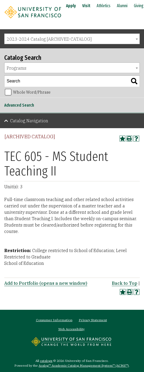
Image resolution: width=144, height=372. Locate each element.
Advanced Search (19, 105)
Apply (71, 5)
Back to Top (124, 283)
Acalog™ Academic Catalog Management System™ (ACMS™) (84, 365)
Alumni (122, 5)
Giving (138, 5)
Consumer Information (54, 320)
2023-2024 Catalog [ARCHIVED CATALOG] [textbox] (49, 39)
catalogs (46, 361)
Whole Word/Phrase (32, 92)
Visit (86, 5)
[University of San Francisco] (33, 19)
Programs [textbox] (16, 68)
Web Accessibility (71, 329)
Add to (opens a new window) (45, 283)
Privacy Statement (93, 320)
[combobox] (72, 39)
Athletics (103, 5)
